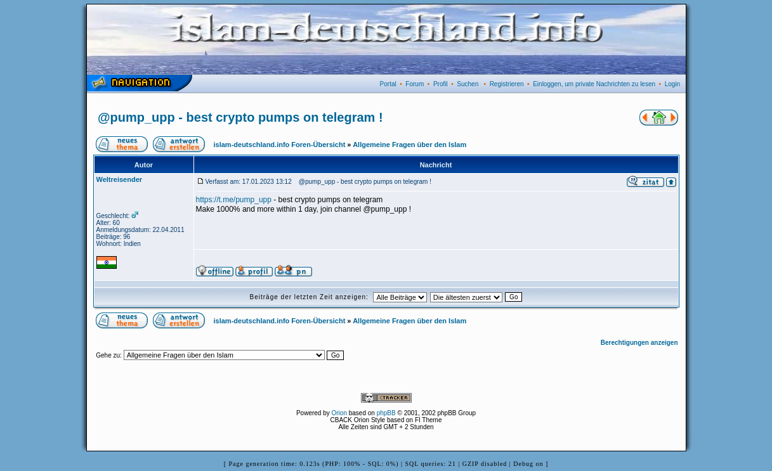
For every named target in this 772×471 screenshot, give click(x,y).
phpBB (386, 413)
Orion (339, 413)
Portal (388, 84)
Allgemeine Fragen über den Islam (409, 144)
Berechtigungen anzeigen (639, 342)
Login (672, 84)
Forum (414, 84)
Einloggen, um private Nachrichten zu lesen (594, 84)
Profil (440, 84)
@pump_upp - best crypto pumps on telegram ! (240, 117)
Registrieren (507, 84)
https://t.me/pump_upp (234, 199)
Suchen (467, 84)
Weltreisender (119, 179)
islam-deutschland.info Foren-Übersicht (280, 144)
